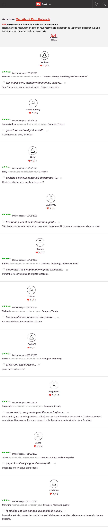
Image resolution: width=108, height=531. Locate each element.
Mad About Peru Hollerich (33, 19)
